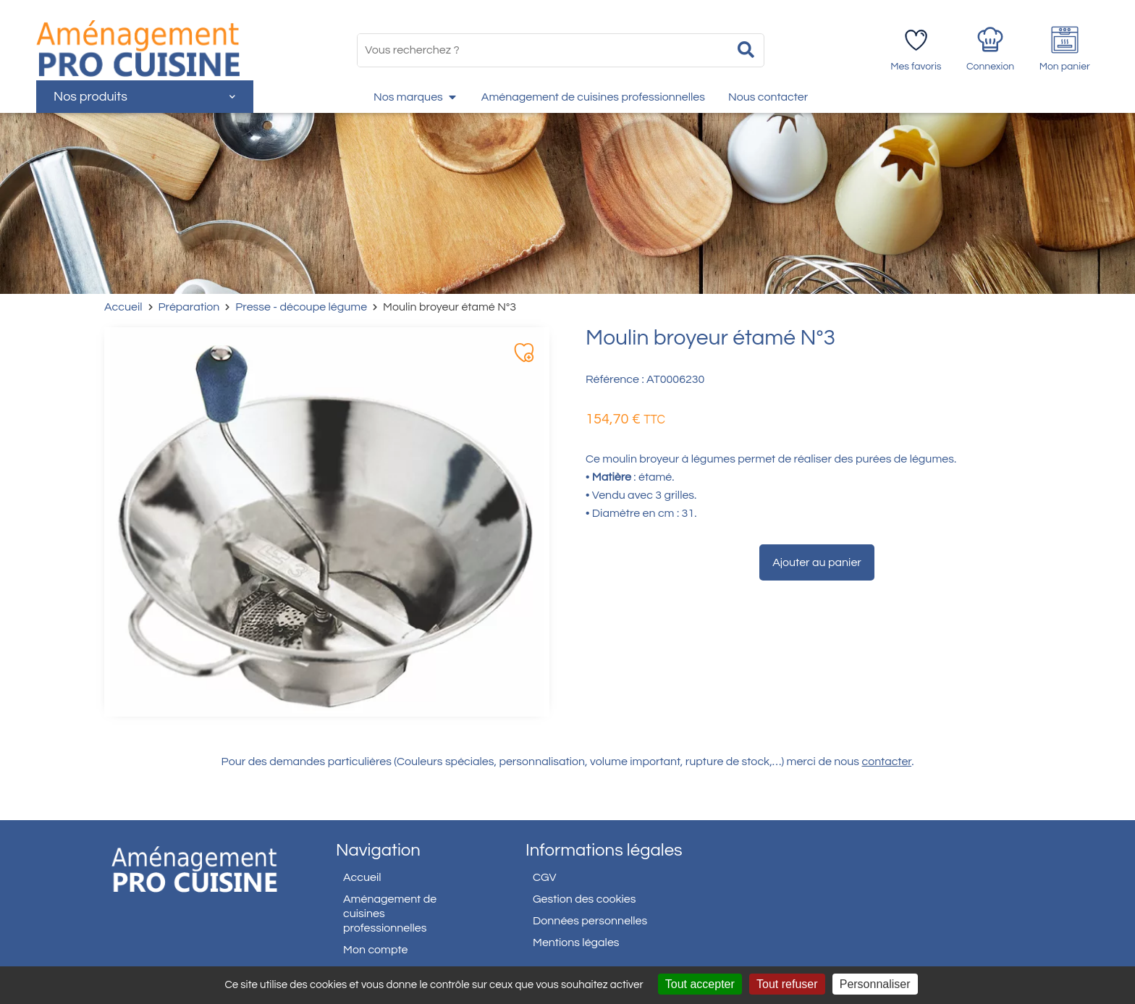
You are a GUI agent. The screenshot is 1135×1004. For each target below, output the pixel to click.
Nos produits (144, 97)
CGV (545, 877)
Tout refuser (786, 984)
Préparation (189, 307)
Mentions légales (576, 942)
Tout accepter (700, 984)
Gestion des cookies (584, 899)
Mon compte (375, 950)
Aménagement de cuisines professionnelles (389, 913)
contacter (887, 761)
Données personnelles (590, 921)
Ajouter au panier (816, 562)
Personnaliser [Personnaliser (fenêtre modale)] (875, 984)
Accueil (123, 307)
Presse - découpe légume (301, 307)
